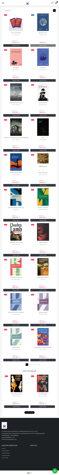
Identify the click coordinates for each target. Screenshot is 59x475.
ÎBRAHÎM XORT (43, 104)
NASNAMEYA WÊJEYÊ (43, 277)
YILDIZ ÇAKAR (16, 174)
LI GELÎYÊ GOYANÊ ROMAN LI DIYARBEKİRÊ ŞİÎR (15, 137)
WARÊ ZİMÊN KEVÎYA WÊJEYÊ (16, 312)
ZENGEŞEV (16, 67)
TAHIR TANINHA (16, 139)
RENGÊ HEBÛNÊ (43, 312)
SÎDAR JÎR (43, 279)
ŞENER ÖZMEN (16, 396)
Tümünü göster (29, 412)
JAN (43, 137)
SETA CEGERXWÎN (16, 32)
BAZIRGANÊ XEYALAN (16, 172)
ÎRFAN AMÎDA (16, 69)
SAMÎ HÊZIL (16, 209)
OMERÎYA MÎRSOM (43, 172)
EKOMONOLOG (43, 32)
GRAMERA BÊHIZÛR (16, 394)
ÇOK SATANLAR (29, 371)
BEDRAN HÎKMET (16, 279)
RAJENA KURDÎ (16, 347)
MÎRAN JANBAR (43, 396)
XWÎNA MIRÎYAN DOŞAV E (16, 102)
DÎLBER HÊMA (43, 34)
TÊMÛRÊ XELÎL (43, 244)
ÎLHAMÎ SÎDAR (43, 139)
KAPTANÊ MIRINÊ (42, 394)
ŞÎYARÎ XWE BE (43, 102)
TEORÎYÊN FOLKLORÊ (16, 277)
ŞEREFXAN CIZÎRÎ (43, 174)
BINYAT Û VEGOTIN (43, 207)
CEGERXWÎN (16, 34)
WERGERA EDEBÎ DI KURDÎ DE (16, 207)
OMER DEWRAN (16, 104)
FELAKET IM (43, 67)
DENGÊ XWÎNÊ (43, 242)
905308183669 (6, 435)
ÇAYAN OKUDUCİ (43, 69)
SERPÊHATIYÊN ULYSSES (16, 242)
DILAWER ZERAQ (16, 314)
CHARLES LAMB (16, 244)
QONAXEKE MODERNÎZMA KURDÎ (43, 347)
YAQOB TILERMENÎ (43, 209)
